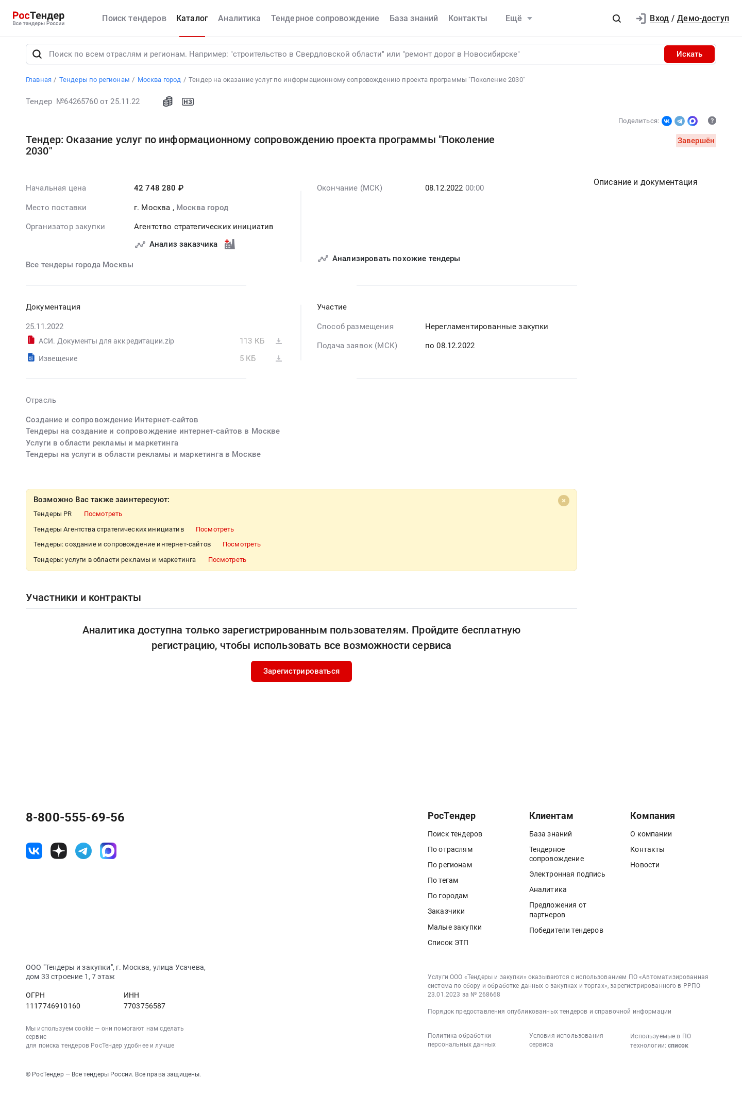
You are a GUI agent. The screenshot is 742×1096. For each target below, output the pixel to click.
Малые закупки (455, 932)
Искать (689, 58)
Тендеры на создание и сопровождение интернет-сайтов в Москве (153, 435)
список (678, 1050)
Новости (645, 869)
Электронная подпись (567, 879)
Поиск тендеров (134, 18)
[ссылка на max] (108, 855)
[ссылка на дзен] (58, 855)
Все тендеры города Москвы (79, 269)
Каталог (192, 18)
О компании (651, 838)
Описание (646, 187)
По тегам (443, 885)
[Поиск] (37, 58)
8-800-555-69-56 (75, 822)
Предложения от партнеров (557, 914)
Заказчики (446, 916)
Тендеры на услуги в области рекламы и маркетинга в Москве (143, 459)
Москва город (202, 212)
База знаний (414, 18)
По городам (448, 900)
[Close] (563, 505)
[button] (616, 18)
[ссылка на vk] (34, 855)
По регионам (450, 869)
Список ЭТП (448, 947)
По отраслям (450, 854)
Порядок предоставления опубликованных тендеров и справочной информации (549, 1016)
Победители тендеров (566, 935)
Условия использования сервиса (566, 1045)
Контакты (467, 18)
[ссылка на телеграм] (83, 855)
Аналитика (239, 18)
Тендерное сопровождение (325, 18)
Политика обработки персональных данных (462, 1045)
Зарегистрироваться (301, 675)
